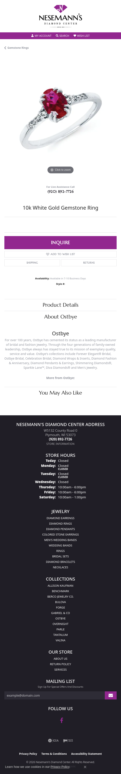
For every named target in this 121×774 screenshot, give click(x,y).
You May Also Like (60, 393)
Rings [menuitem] (60, 551)
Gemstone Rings (18, 48)
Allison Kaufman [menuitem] (61, 586)
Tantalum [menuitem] (60, 635)
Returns (89, 262)
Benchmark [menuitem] (60, 591)
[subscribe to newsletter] (111, 695)
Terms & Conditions (54, 754)
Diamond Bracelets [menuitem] (60, 562)
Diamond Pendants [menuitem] (60, 529)
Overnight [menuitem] (60, 624)
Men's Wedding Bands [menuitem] (60, 540)
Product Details (61, 305)
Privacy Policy (28, 754)
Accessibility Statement (86, 754)
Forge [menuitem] (60, 607)
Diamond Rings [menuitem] (60, 523)
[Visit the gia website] (53, 740)
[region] (60, 119)
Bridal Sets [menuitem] (60, 556)
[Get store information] (60, 444)
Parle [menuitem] (60, 629)
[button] (41, 36)
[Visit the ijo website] (68, 740)
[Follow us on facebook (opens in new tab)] (61, 720)
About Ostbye (60, 316)
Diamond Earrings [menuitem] (60, 518)
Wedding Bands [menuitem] (60, 545)
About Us (60, 659)
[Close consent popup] (85, 767)
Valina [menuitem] (60, 640)
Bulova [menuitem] (60, 602)
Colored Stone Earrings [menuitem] (60, 534)
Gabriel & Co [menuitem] (60, 613)
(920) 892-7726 (60, 191)
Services (60, 669)
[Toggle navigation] (8, 26)
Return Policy (60, 664)
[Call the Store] (60, 439)
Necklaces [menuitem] (60, 567)
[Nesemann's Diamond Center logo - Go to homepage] (60, 16)
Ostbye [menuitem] (60, 618)
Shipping (32, 262)
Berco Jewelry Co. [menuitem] (60, 596)
